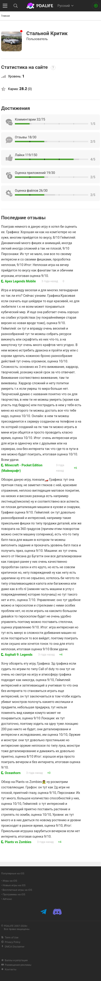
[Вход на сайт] (96, 6)
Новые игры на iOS (14, 885)
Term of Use (9, 937)
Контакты (8, 969)
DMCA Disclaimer (13, 946)
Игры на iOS (10, 880)
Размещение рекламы (16, 964)
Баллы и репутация (14, 960)
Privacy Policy (10, 942)
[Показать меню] (5, 5)
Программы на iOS (14, 894)
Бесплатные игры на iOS (17, 889)
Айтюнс (7, 899)
